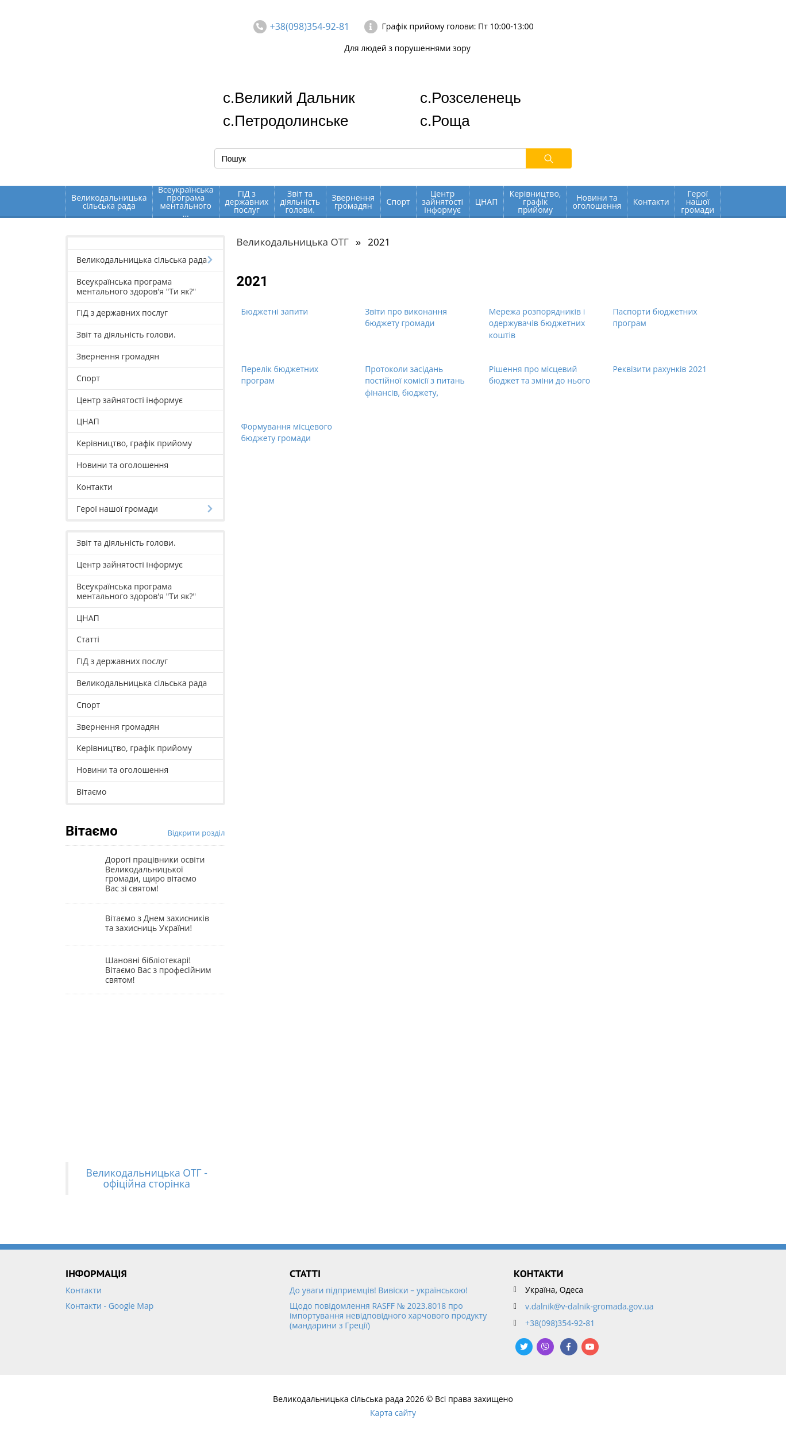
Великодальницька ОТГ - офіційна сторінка (146, 1178)
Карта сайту (393, 1412)
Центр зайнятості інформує (442, 201)
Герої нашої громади (697, 201)
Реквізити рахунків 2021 (659, 368)
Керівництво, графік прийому (535, 201)
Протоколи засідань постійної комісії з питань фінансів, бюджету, (415, 380)
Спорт (398, 201)
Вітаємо (91, 791)
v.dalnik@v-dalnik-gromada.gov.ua (589, 1307)
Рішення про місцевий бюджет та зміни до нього (539, 374)
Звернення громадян (353, 201)
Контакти (651, 201)
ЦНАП (486, 201)
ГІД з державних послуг (247, 201)
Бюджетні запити (275, 311)
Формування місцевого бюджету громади (286, 432)
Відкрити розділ (196, 833)
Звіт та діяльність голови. (300, 201)
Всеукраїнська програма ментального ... (186, 202)
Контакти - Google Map (109, 1306)
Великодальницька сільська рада (109, 201)
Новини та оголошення (596, 201)
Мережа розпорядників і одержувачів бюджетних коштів (537, 323)
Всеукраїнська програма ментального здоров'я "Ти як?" (136, 286)
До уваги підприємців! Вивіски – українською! (379, 1291)
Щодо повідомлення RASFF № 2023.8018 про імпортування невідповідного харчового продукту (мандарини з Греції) (388, 1315)
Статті (87, 639)
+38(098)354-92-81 (310, 26)
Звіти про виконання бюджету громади (406, 317)
